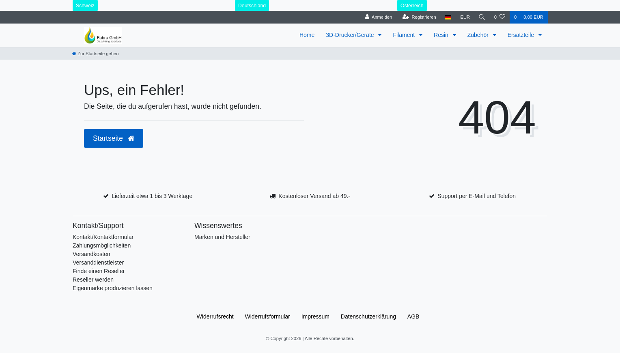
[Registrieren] (418, 17)
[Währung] (464, 17)
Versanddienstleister (98, 262)
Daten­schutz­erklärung (368, 316)
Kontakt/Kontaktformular (103, 237)
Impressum (315, 316)
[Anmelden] (378, 17)
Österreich (412, 6)
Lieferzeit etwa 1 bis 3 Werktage (152, 196)
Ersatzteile (522, 35)
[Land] (446, 17)
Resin (442, 35)
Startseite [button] (113, 138)
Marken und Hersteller (222, 237)
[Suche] (482, 17)
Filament (404, 35)
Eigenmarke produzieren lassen (113, 288)
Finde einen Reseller (99, 271)
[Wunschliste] (500, 17)
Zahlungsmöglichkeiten (102, 245)
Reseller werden (93, 279)
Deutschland (252, 6)
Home (306, 35)
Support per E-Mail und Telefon (476, 196)
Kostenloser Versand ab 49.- (314, 196)
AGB (413, 316)
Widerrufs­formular (267, 316)
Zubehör (478, 35)
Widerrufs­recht (215, 316)
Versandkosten (91, 254)
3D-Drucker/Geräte (350, 35)
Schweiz (85, 6)
